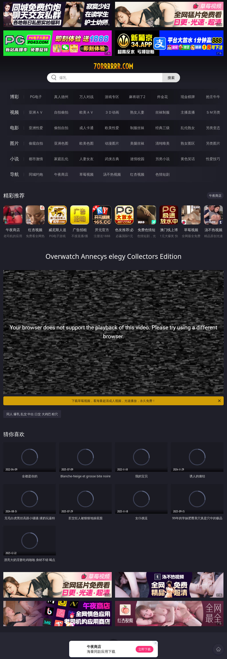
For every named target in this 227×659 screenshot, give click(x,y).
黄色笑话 (188, 158)
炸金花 (162, 96)
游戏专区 (112, 96)
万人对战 (86, 96)
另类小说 (162, 158)
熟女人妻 (137, 112)
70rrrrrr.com (113, 66)
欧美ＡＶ (86, 112)
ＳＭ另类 (213, 112)
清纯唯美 (162, 143)
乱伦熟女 (188, 127)
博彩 (14, 97)
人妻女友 (86, 158)
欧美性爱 (112, 127)
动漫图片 (112, 143)
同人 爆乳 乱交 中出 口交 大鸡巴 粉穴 (32, 414)
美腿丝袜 (137, 143)
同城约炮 (36, 174)
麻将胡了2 (137, 96)
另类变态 (213, 127)
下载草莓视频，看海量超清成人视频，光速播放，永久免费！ (146, 400)
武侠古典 (112, 158)
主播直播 (188, 112)
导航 (14, 174)
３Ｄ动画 (112, 112)
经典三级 (162, 127)
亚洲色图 (61, 143)
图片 (14, 143)
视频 (14, 112)
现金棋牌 (188, 96)
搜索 (171, 77)
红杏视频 (137, 174)
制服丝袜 (137, 127)
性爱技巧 (213, 158)
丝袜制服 (162, 112)
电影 (14, 128)
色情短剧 (162, 174)
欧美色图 (86, 143)
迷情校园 (137, 158)
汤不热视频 (112, 174)
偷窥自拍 (36, 143)
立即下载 (144, 649)
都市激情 (36, 158)
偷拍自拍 (61, 127)
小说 (14, 159)
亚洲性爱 (36, 127)
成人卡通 (86, 127)
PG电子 (36, 96)
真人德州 (61, 96)
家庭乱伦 (61, 158)
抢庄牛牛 (213, 96)
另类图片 (213, 143)
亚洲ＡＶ (36, 112)
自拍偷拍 (61, 112)
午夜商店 (61, 174)
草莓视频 (86, 174)
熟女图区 (188, 143)
